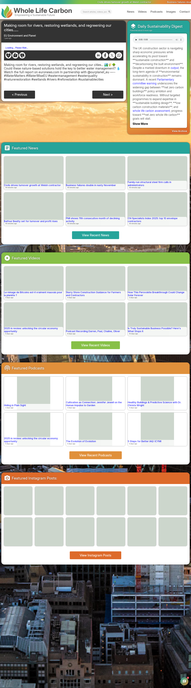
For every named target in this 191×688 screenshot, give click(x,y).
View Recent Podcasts (95, 455)
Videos (142, 11)
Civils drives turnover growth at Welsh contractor (130, 2)
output (175, 68)
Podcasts (156, 11)
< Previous (19, 94)
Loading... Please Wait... (16, 47)
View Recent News (95, 235)
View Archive (179, 131)
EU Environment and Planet (20, 35)
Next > (108, 94)
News (130, 11)
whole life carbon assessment (151, 110)
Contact (184, 11)
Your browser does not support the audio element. (158, 39)
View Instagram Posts (95, 555)
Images (171, 11)
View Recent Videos (95, 345)
